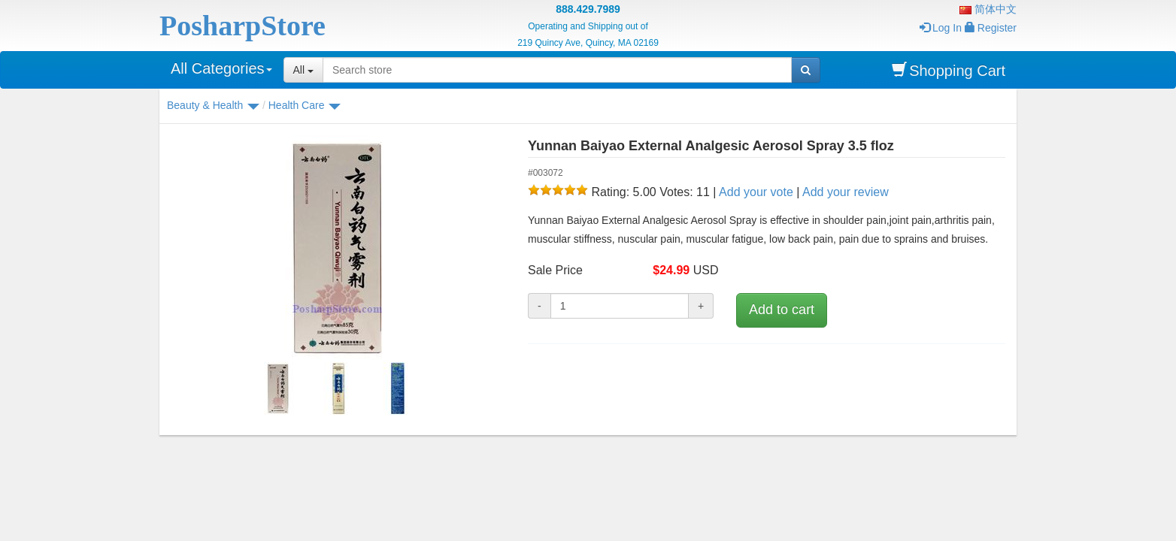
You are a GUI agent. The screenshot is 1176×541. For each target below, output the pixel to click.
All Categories (221, 68)
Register (991, 28)
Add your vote (756, 192)
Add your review (845, 192)
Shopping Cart (948, 70)
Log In (941, 28)
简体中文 (988, 9)
